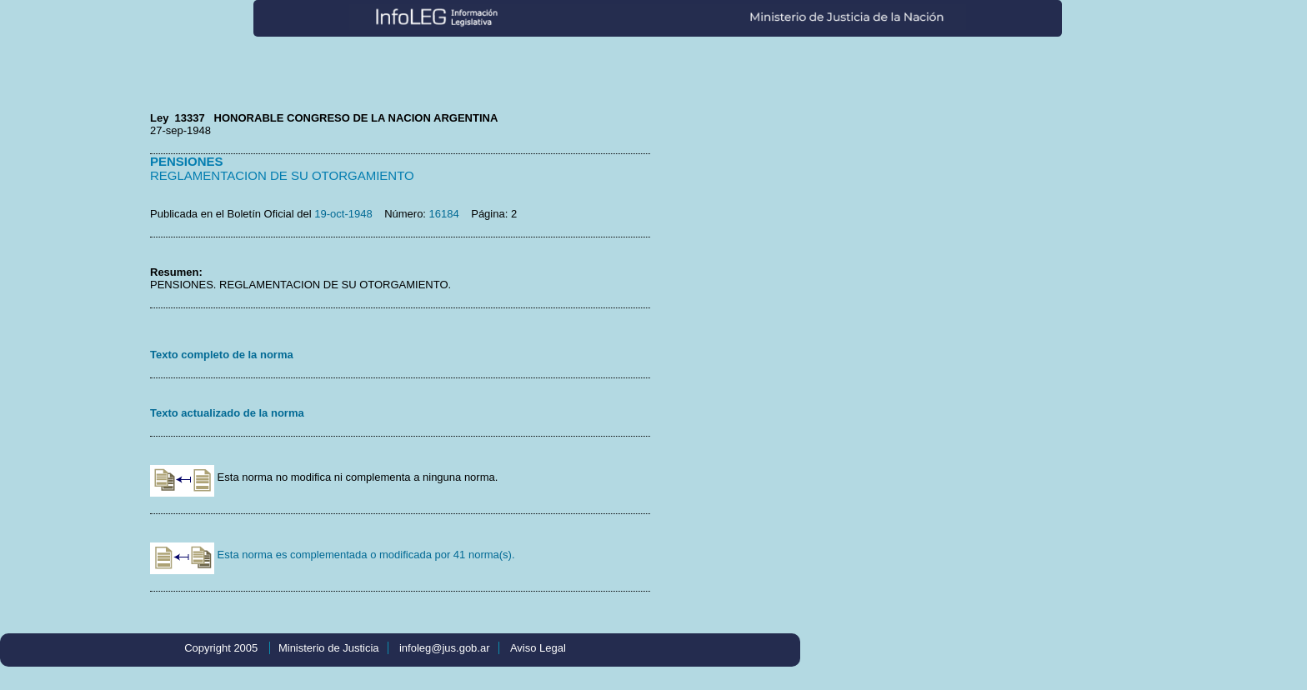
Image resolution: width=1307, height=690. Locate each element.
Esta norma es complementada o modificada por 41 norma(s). (332, 554)
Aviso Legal (538, 648)
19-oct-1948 (343, 214)
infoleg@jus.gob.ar (444, 648)
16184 (444, 214)
